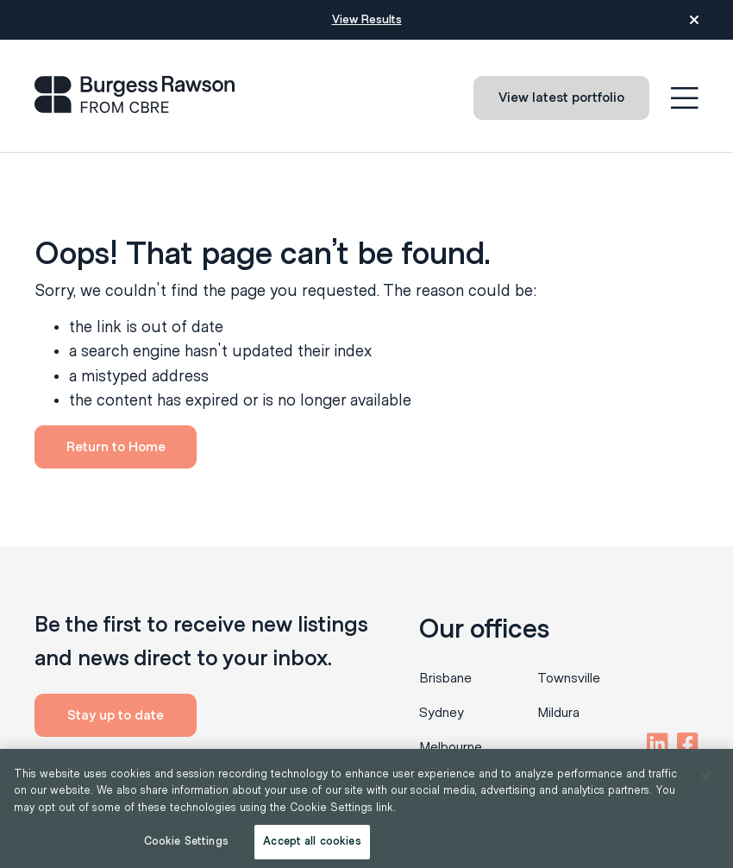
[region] (366, 808)
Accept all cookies (311, 841)
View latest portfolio (561, 97)
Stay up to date (115, 715)
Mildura (558, 713)
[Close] (705, 777)
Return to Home (116, 447)
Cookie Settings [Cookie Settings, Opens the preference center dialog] (186, 841)
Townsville (568, 678)
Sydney (441, 713)
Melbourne (450, 747)
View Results (367, 20)
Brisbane (445, 678)
